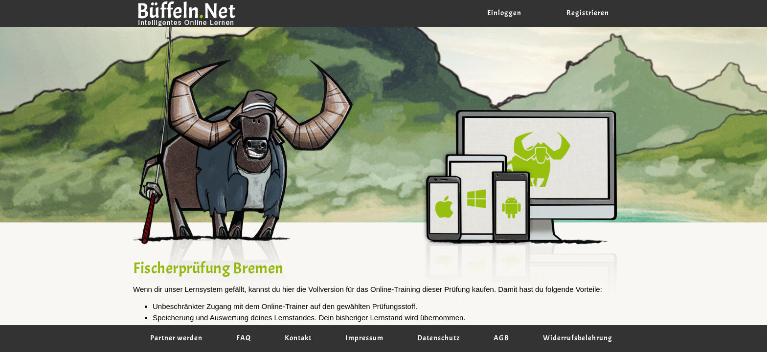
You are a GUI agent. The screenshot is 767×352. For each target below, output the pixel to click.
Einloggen (504, 13)
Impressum (364, 338)
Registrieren (587, 13)
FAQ (243, 338)
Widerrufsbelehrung (577, 338)
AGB (501, 338)
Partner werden (176, 338)
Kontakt (298, 338)
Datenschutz (438, 338)
